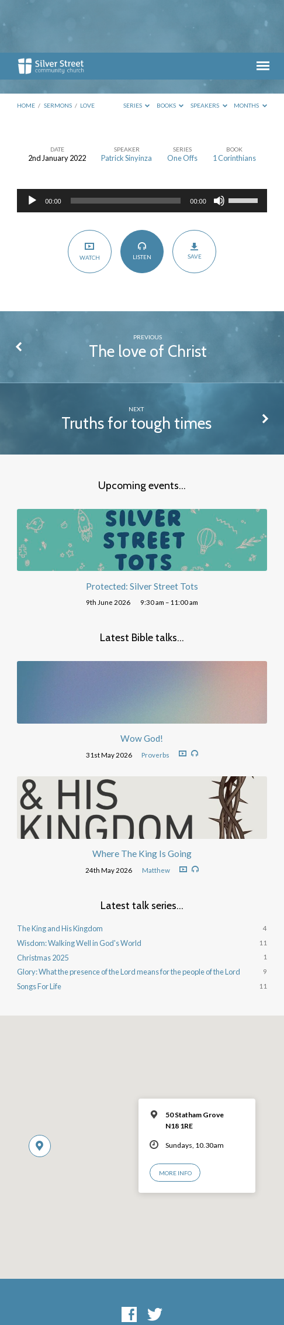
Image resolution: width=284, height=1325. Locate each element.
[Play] (32, 148)
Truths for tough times (136, 370)
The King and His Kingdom (60, 875)
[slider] (126, 148)
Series (136, 52)
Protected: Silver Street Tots (142, 533)
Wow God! (141, 685)
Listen (141, 198)
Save (194, 198)
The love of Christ (148, 298)
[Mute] (219, 148)
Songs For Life (39, 933)
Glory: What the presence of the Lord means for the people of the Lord (128, 919)
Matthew (156, 817)
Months (250, 52)
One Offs (182, 105)
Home (26, 52)
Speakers (209, 52)
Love (87, 52)
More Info (175, 1120)
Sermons (58, 52)
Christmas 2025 (42, 905)
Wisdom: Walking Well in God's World (79, 890)
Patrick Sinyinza (126, 105)
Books (170, 52)
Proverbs (155, 702)
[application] (142, 148)
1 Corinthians (234, 105)
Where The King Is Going (142, 801)
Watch (89, 198)
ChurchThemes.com (225, 1295)
